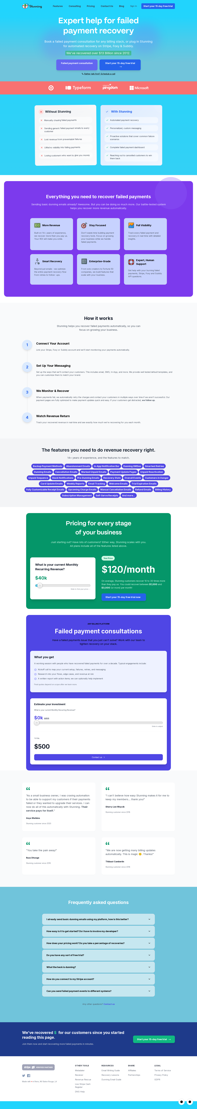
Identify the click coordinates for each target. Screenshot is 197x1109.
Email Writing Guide (111, 1078)
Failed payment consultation (77, 63)
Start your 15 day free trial (158, 6)
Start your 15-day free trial (120, 65)
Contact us (98, 765)
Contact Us (107, 6)
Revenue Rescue (83, 1087)
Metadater (80, 1078)
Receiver (79, 1083)
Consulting (75, 6)
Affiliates (132, 1078)
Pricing (91, 6)
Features (58, 6)
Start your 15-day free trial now (123, 605)
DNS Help (80, 1099)
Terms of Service (162, 1078)
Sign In (133, 6)
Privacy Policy (161, 1083)
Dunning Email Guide (111, 1087)
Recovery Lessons (110, 1083)
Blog (121, 6)
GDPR (157, 1087)
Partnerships (134, 1083)
